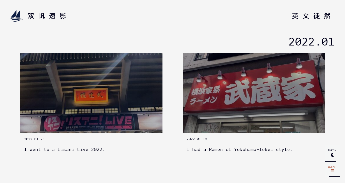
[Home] (40, 16)
